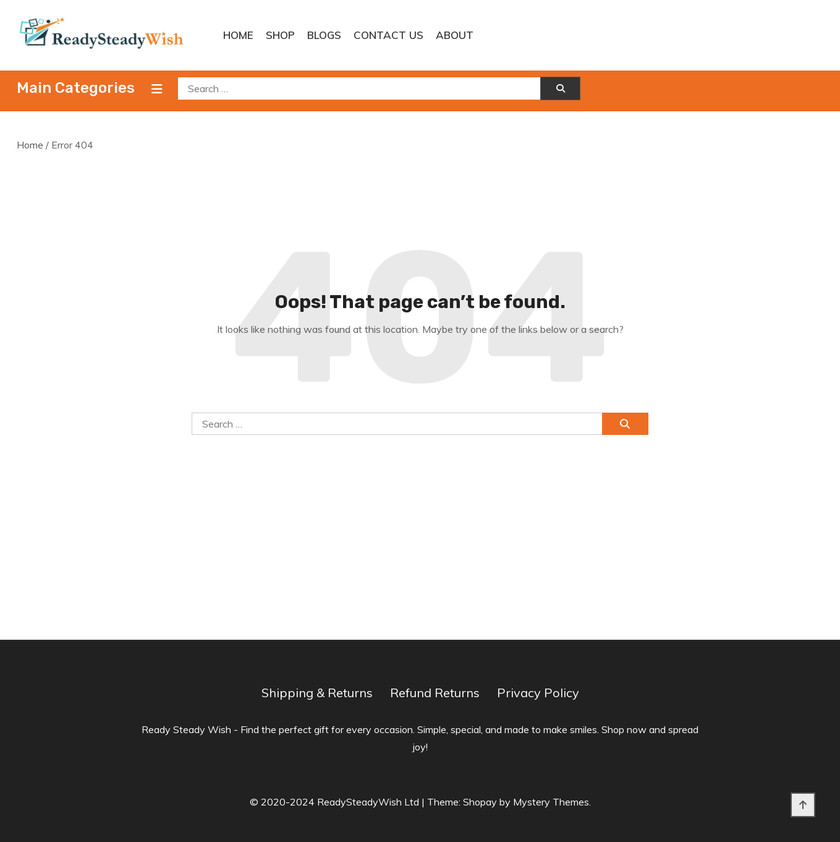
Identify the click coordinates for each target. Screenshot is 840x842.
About (454, 34)
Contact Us (388, 34)
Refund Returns (435, 692)
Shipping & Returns (317, 692)
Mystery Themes (551, 802)
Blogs (324, 34)
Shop (280, 34)
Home (238, 34)
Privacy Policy (538, 692)
